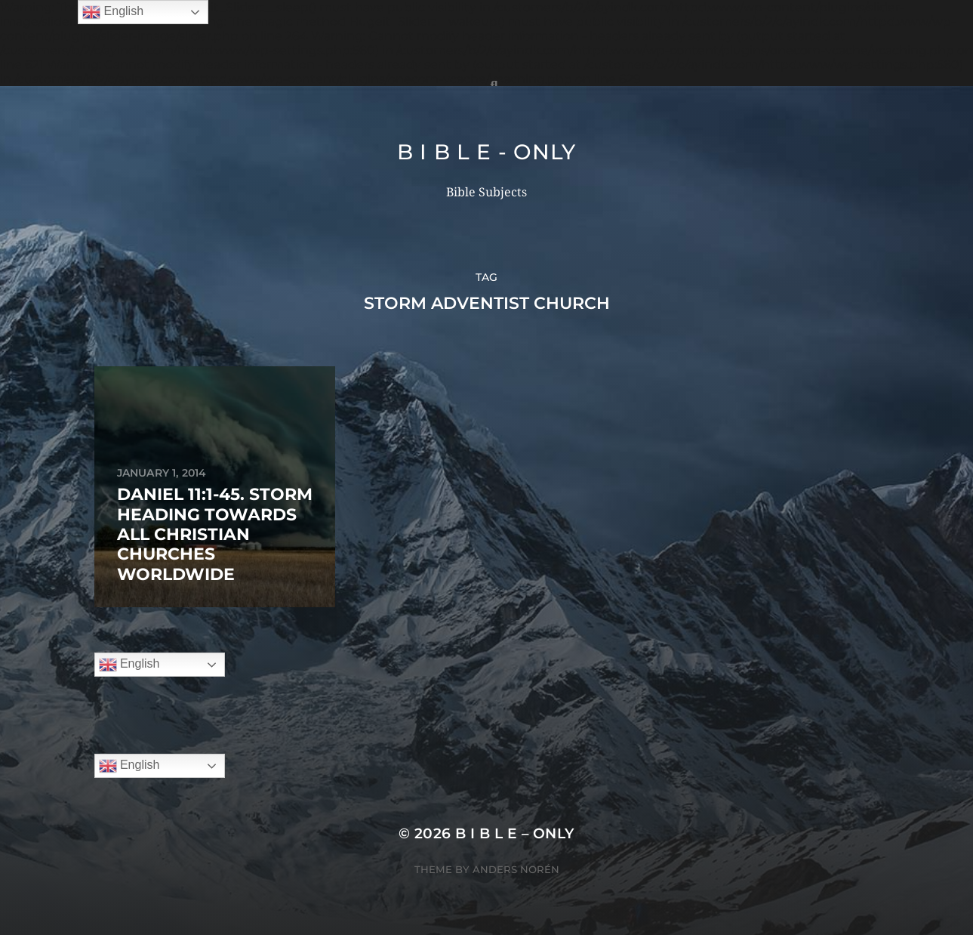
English (129, 665)
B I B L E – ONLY (514, 833)
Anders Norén (516, 869)
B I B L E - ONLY (486, 152)
